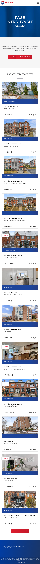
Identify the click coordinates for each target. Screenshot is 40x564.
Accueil (12, 56)
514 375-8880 (8, 549)
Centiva (23, 562)
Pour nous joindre (24, 56)
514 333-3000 (8, 547)
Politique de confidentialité (15, 559)
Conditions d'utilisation (28, 559)
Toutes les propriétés (20, 531)
